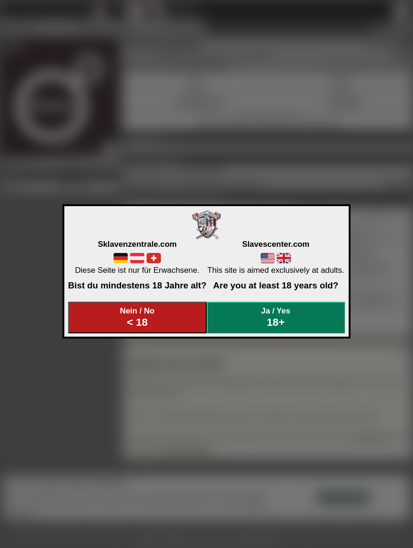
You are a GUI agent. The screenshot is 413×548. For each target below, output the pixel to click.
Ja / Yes (276, 317)
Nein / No (137, 317)
